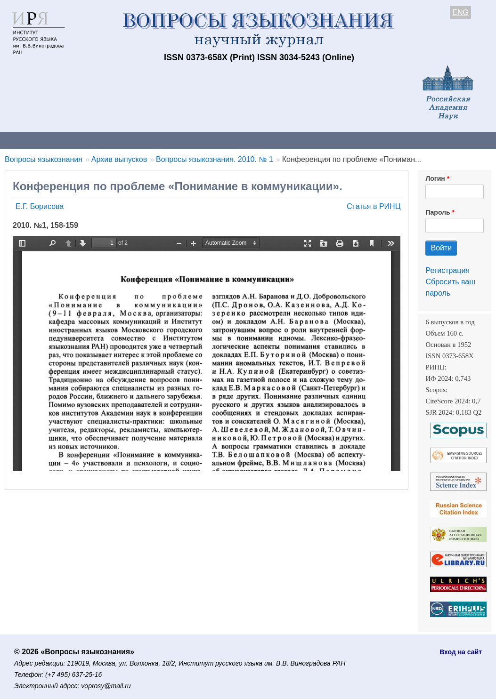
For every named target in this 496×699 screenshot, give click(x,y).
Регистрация (447, 270)
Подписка (327, 140)
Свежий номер (191, 140)
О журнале (28, 140)
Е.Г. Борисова (40, 206)
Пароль (437, 212)
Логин (435, 178)
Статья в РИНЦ (374, 206)
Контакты (82, 140)
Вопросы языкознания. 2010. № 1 (214, 159)
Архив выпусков (264, 140)
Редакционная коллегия (405, 140)
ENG (460, 12)
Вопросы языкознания (43, 159)
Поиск (475, 140)
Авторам (133, 140)
